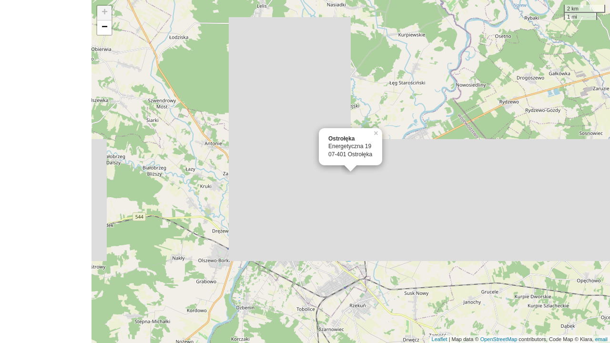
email (601, 339)
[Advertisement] (46, 171)
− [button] (105, 27)
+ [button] (105, 13)
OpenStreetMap (499, 339)
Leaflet (439, 339)
